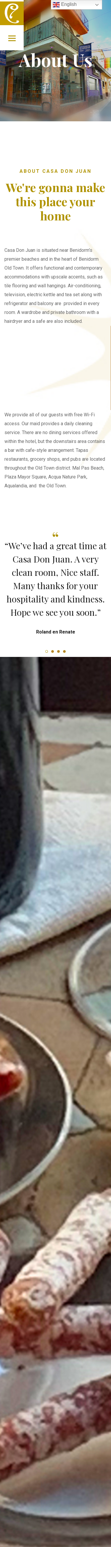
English (65, 4)
